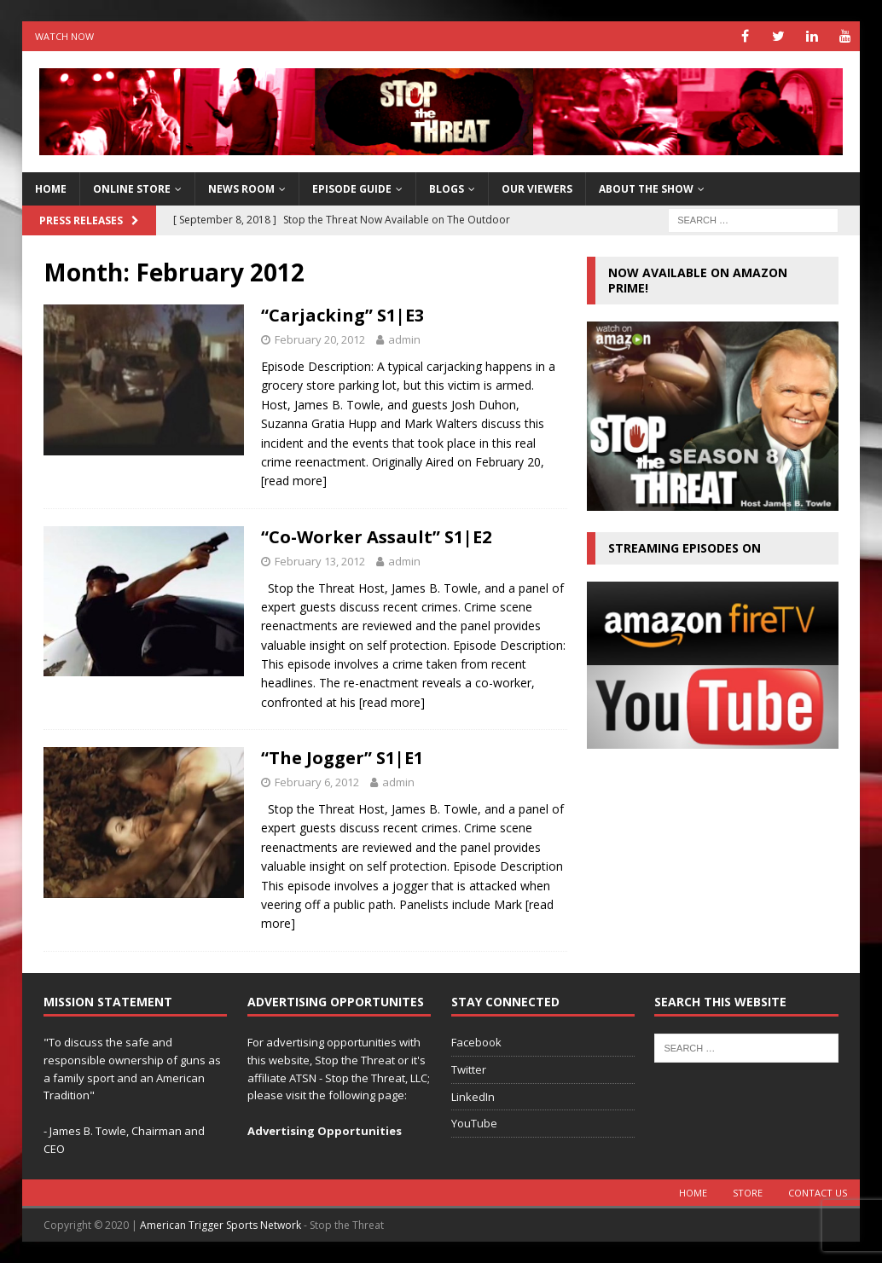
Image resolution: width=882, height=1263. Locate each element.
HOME (51, 189)
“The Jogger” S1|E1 (342, 757)
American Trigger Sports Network (220, 1225)
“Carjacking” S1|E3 (342, 315)
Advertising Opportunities (324, 1130)
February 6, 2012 (317, 782)
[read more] (294, 480)
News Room (241, 189)
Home (693, 1192)
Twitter (468, 1069)
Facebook (476, 1042)
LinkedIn (473, 1096)
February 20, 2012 (320, 339)
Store (748, 1192)
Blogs (446, 189)
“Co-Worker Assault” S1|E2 (376, 536)
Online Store (132, 189)
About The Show (646, 189)
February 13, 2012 (320, 561)
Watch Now (64, 36)
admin (404, 339)
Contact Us (817, 1192)
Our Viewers (537, 189)
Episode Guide (352, 189)
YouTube (474, 1123)
